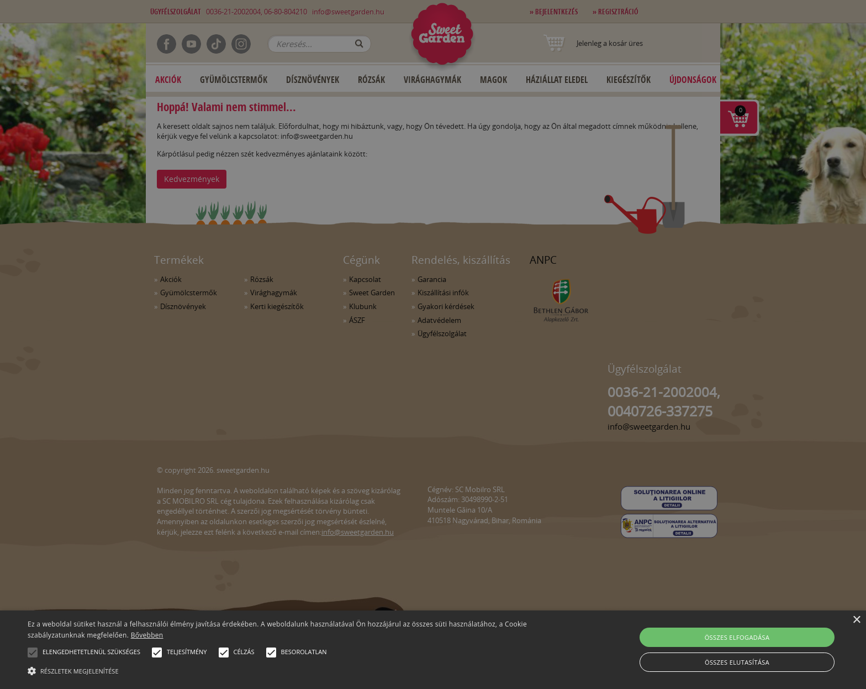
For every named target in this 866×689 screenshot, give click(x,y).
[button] (33, 652)
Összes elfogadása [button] (737, 637)
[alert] (433, 344)
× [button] (856, 620)
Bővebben (147, 635)
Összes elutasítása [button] (737, 662)
